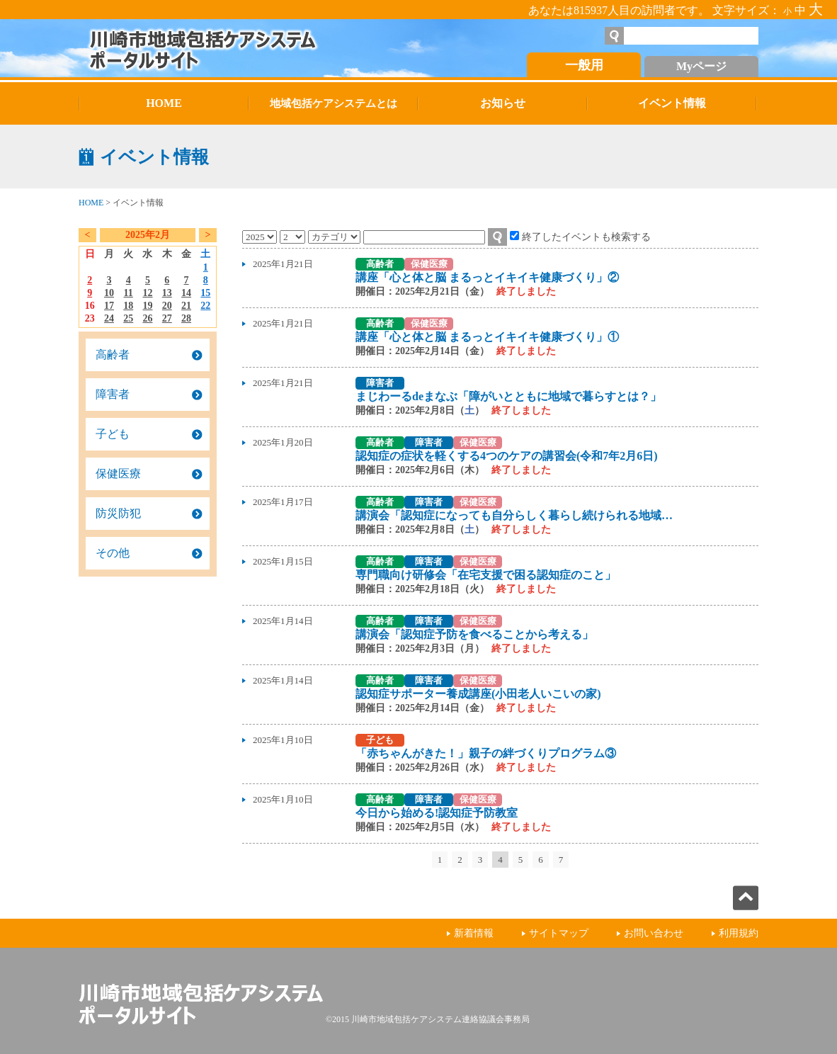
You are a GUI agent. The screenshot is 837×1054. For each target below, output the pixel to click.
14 (186, 293)
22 (205, 305)
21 (186, 305)
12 (147, 293)
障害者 (113, 394)
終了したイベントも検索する (586, 236)
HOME (91, 203)
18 (128, 305)
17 (109, 305)
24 (109, 318)
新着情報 (474, 933)
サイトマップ (558, 933)
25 (128, 318)
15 (205, 293)
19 (147, 305)
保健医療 (118, 474)
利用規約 (738, 933)
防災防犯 (118, 513)
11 (128, 293)
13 (167, 293)
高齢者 (113, 354)
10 (109, 293)
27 (167, 318)
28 (186, 318)
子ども (113, 434)
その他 (113, 553)
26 (147, 318)
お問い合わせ (653, 933)
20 (167, 305)
